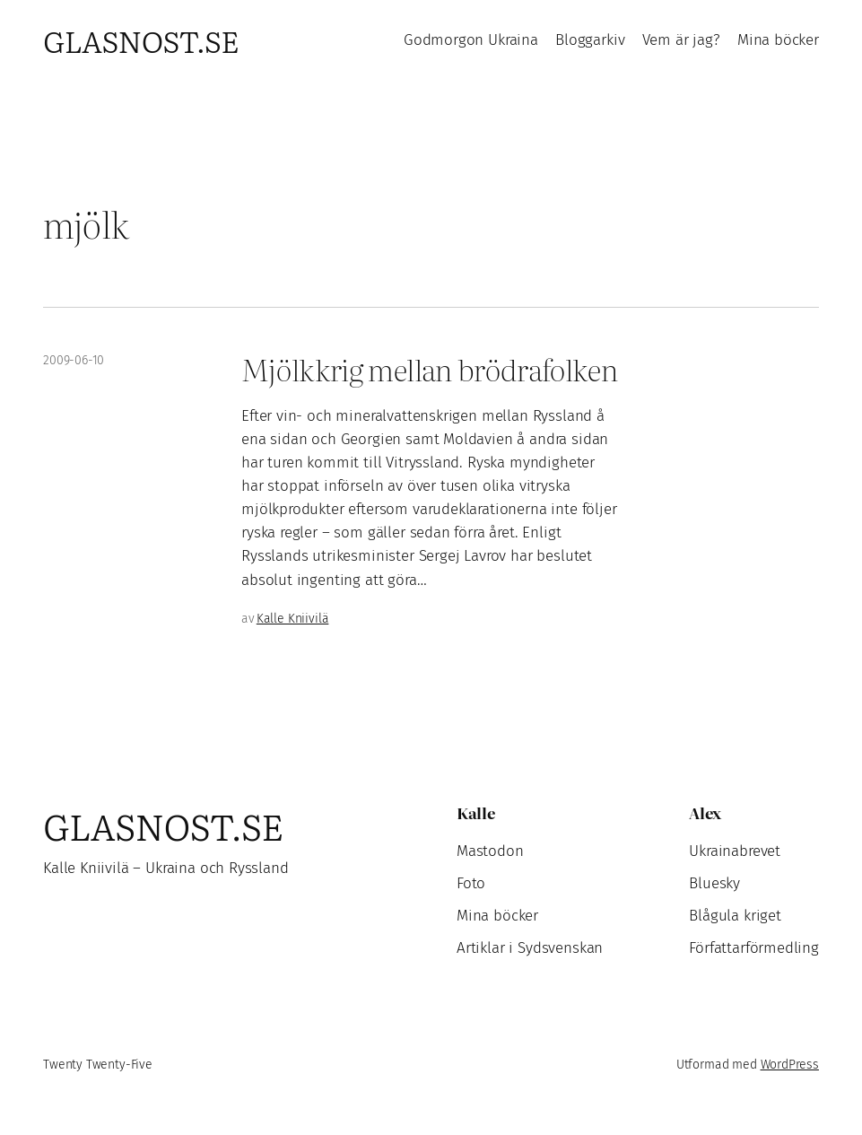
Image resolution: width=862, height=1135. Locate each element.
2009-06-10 (73, 360)
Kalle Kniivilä (293, 618)
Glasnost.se (141, 40)
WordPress (790, 1064)
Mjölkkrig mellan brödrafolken (429, 369)
